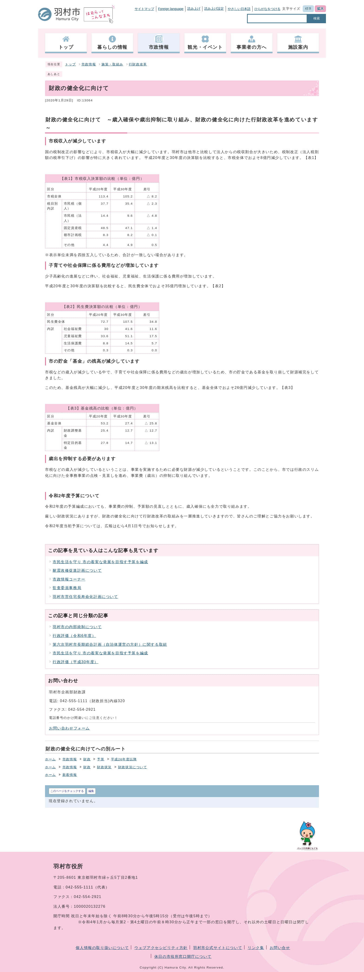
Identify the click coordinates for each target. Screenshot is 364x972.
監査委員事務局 (67, 588)
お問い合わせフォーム (69, 728)
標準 (308, 8)
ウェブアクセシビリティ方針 (161, 948)
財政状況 (104, 767)
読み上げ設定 (214, 8)
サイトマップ (144, 9)
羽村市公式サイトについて (217, 948)
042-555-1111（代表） (88, 887)
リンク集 (256, 948)
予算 (100, 759)
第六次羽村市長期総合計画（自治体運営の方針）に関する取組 (110, 644)
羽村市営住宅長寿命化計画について (85, 597)
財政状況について (132, 767)
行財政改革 (138, 64)
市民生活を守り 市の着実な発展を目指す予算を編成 (100, 562)
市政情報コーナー (69, 579)
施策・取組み (112, 64)
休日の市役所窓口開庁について (182, 957)
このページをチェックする (67, 791)
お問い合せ (280, 948)
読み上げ (193, 8)
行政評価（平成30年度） (75, 662)
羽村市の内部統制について (77, 627)
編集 (91, 791)
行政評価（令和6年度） (74, 636)
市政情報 (88, 64)
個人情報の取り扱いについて (102, 948)
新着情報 (69, 775)
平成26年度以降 (124, 759)
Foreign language (170, 9)
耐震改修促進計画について (77, 570)
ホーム (50, 759)
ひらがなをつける (267, 9)
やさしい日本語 (239, 9)
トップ (70, 64)
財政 (87, 759)
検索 (316, 18)
